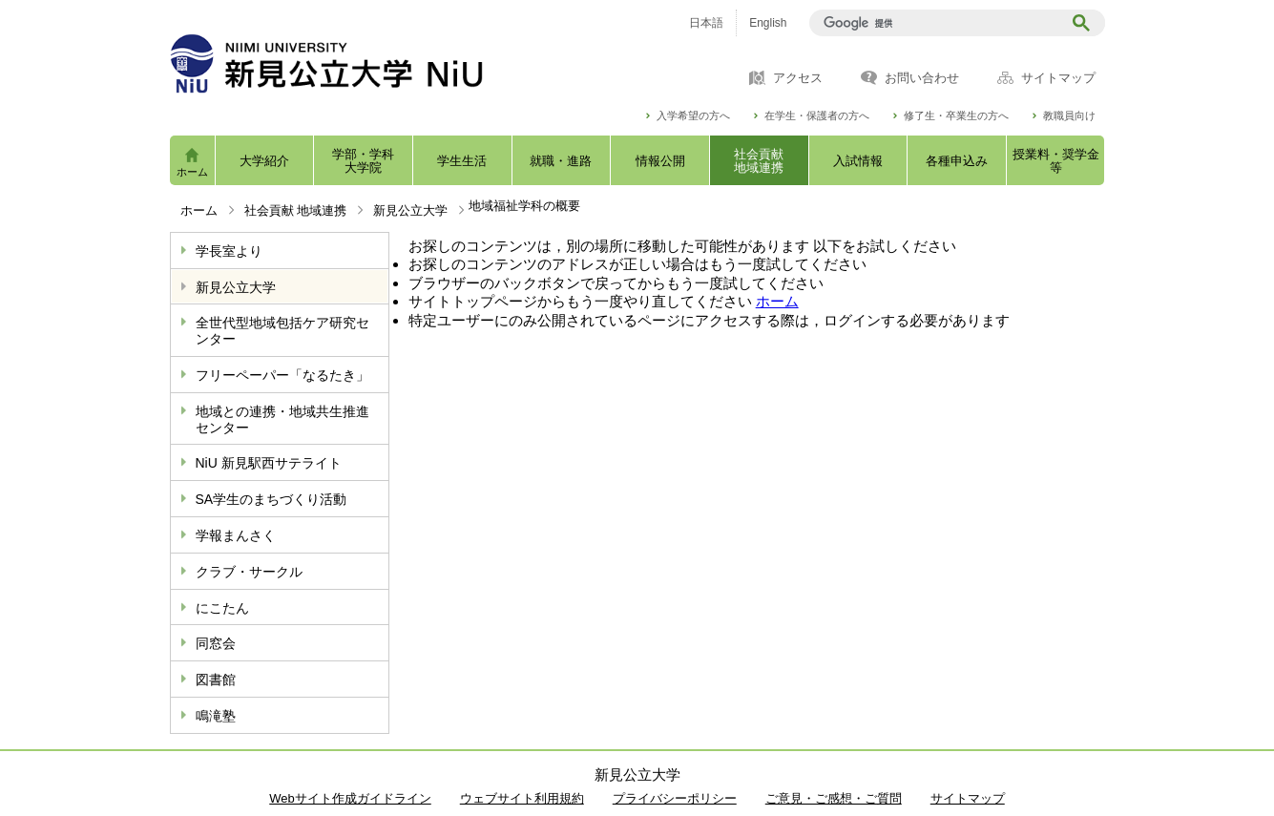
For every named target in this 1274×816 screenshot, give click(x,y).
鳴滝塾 (216, 715)
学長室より (229, 251)
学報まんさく (236, 535)
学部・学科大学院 (363, 161)
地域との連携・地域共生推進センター (282, 419)
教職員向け (1069, 116)
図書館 (216, 679)
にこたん (222, 608)
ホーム (192, 172)
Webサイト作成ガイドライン (350, 798)
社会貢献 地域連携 (295, 210)
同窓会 (216, 643)
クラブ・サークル (249, 571)
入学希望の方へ (693, 116)
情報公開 (660, 161)
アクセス (798, 78)
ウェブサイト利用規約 (522, 798)
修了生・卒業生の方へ (956, 116)
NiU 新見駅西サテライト (269, 463)
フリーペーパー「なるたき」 (282, 375)
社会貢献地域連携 (758, 161)
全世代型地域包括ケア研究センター (282, 330)
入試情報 (858, 161)
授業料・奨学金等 (1056, 161)
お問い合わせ (922, 78)
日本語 (706, 23)
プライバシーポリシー (675, 798)
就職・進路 (561, 161)
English (767, 23)
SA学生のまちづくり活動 (271, 499)
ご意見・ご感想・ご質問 (833, 798)
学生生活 (462, 161)
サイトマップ (1058, 78)
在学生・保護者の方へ (816, 116)
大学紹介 (264, 161)
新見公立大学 (410, 210)
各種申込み (957, 161)
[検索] (939, 22)
